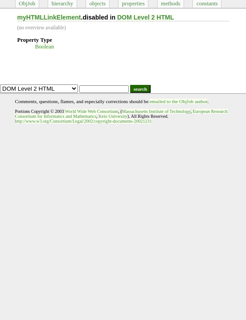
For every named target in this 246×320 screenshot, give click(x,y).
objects (98, 3)
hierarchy (62, 3)
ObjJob (27, 3)
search (140, 89)
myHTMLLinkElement (49, 17)
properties (133, 3)
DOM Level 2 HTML (145, 17)
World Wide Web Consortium (91, 111)
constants (207, 3)
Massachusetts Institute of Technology (156, 111)
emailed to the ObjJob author (178, 101)
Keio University (112, 116)
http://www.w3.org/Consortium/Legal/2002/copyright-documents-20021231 (83, 121)
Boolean (44, 47)
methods (170, 3)
